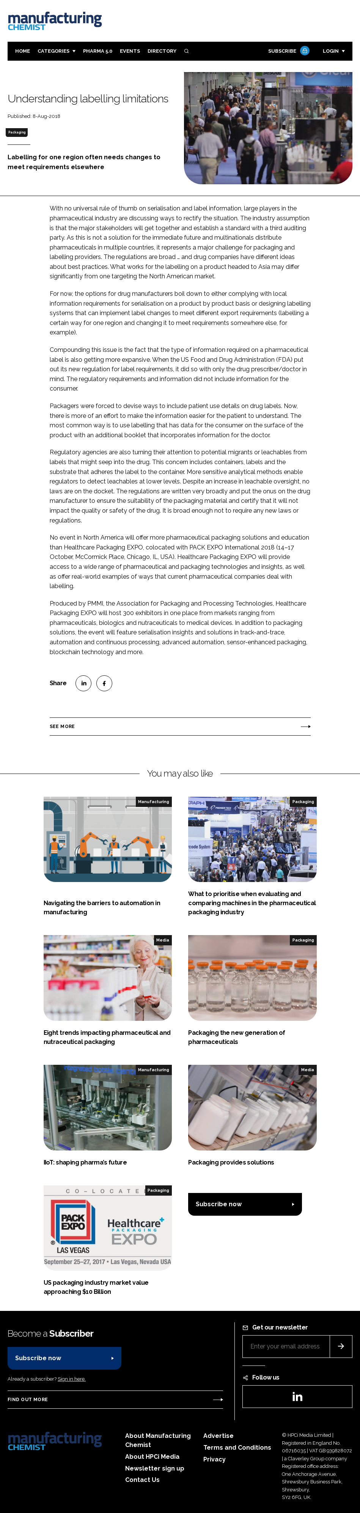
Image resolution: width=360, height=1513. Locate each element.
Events (130, 51)
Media (162, 940)
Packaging (16, 132)
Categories (53, 51)
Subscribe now (219, 1204)
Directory (162, 51)
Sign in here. (72, 1379)
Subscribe (288, 51)
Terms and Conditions (237, 1447)
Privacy (214, 1459)
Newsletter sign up (154, 1468)
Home (22, 51)
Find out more (28, 1399)
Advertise (218, 1435)
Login (331, 51)
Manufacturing (153, 801)
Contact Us (142, 1479)
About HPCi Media (152, 1456)
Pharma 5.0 (97, 51)
